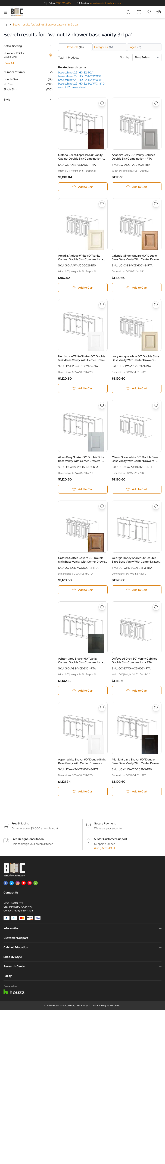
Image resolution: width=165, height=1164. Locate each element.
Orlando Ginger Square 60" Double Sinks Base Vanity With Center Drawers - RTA (136, 257)
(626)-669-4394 (23, 911)
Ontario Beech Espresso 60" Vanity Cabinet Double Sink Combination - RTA (80, 156)
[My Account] (149, 12)
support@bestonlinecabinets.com (105, 3)
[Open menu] (6, 12)
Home (5, 24)
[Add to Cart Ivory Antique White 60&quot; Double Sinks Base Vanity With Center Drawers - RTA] (136, 388)
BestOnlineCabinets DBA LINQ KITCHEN (75, 1006)
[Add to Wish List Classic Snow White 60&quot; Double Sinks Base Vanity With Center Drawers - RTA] (155, 405)
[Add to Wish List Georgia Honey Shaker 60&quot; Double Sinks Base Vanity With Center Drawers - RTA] (155, 506)
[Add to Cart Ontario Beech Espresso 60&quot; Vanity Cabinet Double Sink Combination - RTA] (83, 186)
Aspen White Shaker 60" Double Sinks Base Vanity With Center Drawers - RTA (82, 761)
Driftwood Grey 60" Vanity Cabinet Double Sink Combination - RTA (134, 661)
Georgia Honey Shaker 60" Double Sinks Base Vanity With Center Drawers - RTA (136, 560)
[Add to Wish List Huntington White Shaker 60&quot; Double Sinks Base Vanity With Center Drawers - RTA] (101, 304)
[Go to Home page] (17, 12)
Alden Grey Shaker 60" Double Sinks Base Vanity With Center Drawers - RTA (81, 459)
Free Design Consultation (28, 839)
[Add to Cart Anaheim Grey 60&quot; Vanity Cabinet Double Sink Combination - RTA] (136, 186)
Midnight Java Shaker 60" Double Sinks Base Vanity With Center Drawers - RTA (136, 761)
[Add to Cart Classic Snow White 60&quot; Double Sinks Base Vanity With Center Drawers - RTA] (136, 489)
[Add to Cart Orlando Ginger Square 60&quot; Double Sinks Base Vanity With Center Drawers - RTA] (136, 287)
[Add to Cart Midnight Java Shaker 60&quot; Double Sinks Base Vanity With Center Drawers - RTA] (136, 791)
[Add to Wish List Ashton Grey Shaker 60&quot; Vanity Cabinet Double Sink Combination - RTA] (101, 607)
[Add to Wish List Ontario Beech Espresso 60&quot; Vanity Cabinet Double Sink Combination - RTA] (101, 103)
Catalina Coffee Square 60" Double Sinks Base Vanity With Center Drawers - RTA (82, 560)
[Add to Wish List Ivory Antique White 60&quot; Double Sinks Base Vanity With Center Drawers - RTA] (155, 304)
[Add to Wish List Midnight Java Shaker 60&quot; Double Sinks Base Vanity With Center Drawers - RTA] (155, 708)
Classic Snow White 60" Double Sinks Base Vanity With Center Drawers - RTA (135, 459)
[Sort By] (146, 57)
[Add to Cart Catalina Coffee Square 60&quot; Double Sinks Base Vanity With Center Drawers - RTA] (83, 590)
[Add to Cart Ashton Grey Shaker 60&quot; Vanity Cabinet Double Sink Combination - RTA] (83, 690)
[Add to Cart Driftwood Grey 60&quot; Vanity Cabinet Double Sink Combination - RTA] (136, 690)
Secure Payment (105, 824)
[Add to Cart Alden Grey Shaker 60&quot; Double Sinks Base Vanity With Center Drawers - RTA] (83, 489)
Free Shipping (20, 824)
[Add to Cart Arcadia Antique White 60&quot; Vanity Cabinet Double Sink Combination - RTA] (83, 287)
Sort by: (140, 57)
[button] (28, 46)
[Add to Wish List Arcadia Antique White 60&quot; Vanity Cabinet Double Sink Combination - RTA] (101, 204)
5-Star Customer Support (110, 839)
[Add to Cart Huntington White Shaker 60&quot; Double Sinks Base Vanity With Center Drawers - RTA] (83, 388)
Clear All (9, 63)
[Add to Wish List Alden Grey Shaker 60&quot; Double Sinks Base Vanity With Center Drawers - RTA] (101, 405)
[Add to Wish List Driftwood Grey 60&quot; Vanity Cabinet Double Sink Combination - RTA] (155, 607)
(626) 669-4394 (63, 3)
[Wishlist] (139, 12)
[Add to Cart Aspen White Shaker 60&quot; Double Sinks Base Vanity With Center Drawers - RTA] (83, 791)
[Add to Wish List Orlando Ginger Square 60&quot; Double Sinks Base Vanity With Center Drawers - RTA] (155, 204)
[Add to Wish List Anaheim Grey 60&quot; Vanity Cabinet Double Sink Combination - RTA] (155, 103)
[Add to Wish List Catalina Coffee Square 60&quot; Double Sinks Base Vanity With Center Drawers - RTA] (101, 506)
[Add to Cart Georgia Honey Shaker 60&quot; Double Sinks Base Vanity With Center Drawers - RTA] (136, 590)
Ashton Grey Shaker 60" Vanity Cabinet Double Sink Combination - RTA (80, 661)
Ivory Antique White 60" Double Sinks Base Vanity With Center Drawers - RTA (135, 358)
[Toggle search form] (129, 12)
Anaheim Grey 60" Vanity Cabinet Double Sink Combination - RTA (133, 156)
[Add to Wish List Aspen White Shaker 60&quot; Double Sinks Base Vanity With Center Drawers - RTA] (101, 708)
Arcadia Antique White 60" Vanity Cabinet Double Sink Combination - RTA (80, 257)
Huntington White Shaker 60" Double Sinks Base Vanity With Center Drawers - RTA (82, 358)
